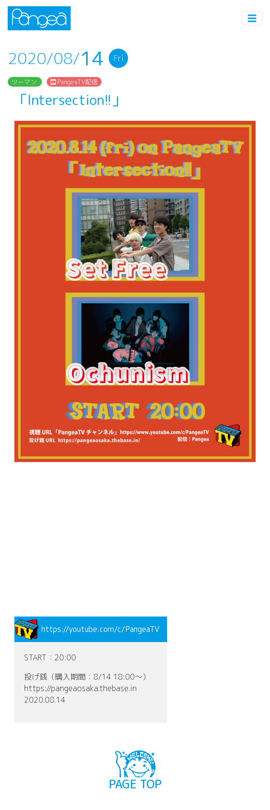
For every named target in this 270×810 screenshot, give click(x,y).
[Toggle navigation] (252, 18)
